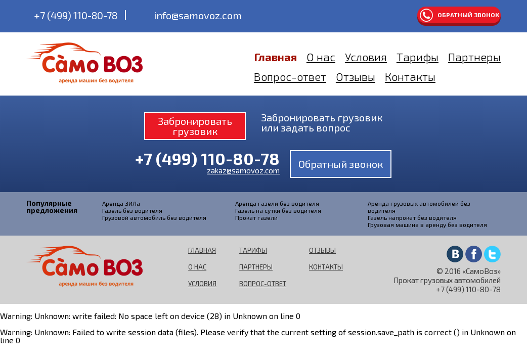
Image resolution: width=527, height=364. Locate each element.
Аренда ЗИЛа (121, 203)
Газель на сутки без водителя (278, 210)
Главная (275, 56)
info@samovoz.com (198, 15)
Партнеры (474, 56)
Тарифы (417, 56)
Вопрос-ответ (290, 76)
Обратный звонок (468, 14)
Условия (366, 56)
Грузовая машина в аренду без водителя (427, 224)
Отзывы (355, 76)
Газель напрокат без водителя (412, 217)
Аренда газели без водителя (277, 203)
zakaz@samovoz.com (243, 170)
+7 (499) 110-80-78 (75, 15)
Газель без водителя (132, 210)
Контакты (410, 76)
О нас (320, 56)
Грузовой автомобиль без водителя (154, 217)
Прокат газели (256, 217)
